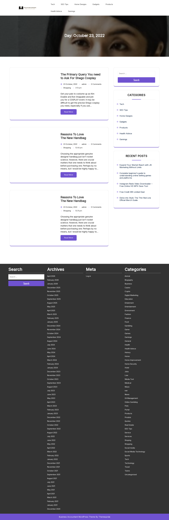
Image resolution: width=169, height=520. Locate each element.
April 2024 (51, 356)
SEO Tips (64, 4)
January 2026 (52, 284)
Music (127, 387)
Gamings (71, 11)
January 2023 (52, 413)
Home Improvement (133, 360)
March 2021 (51, 497)
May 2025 (51, 306)
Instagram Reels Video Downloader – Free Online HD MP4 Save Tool (136, 185)
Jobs (127, 371)
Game (127, 329)
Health (127, 345)
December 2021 (53, 463)
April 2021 (51, 494)
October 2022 (52, 425)
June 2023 (51, 394)
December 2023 (53, 371)
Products (109, 4)
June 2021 (51, 486)
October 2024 (52, 333)
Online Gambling (131, 402)
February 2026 (53, 280)
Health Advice (56, 11)
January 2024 (52, 368)
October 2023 (52, 379)
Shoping (128, 440)
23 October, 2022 (70, 84)
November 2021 (53, 467)
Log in (88, 276)
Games (127, 333)
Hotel (127, 368)
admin (84, 84)
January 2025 (52, 322)
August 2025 (52, 303)
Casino (127, 287)
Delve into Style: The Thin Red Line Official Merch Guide (135, 199)
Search (136, 80)
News (127, 394)
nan (126, 390)
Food (127, 322)
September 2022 (54, 429)
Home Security (131, 364)
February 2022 (53, 455)
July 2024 (51, 345)
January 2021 (52, 505)
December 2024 (53, 326)
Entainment (129, 303)
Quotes (128, 421)
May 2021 (51, 490)
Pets (126, 406)
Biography (129, 280)
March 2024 (52, 360)
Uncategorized (131, 474)
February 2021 (52, 501)
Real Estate (129, 425)
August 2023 (52, 387)
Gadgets (95, 4)
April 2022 (51, 448)
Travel (127, 467)
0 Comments (96, 84)
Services (128, 436)
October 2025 (52, 295)
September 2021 (53, 474)
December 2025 (53, 287)
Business (128, 284)
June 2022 (51, 440)
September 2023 (54, 383)
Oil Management (131, 398)
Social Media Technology (135, 451)
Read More (68, 112)
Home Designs (80, 4)
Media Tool (129, 379)
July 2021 (50, 482)
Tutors (127, 471)
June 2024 (51, 349)
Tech (53, 4)
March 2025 (52, 314)
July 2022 (51, 436)
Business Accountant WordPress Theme (77, 517)
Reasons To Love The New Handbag (73, 136)
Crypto (127, 291)
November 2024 (53, 329)
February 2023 (53, 410)
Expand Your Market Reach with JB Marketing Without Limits (136, 166)
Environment (130, 310)
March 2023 (52, 406)
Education (129, 299)
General (128, 341)
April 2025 (51, 310)
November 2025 (53, 291)
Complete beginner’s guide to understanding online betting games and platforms (135, 175)
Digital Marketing (131, 295)
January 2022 (52, 459)
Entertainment (130, 306)
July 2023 (51, 390)
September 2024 (54, 337)
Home (127, 356)
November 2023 (53, 375)
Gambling (128, 326)
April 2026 (51, 276)
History (127, 352)
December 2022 (53, 417)
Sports (127, 455)
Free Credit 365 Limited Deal (132, 192)
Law (126, 375)
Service (128, 432)
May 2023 (51, 398)
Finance (128, 318)
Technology (129, 463)
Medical (128, 383)
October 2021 (52, 471)
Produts (128, 417)
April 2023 (51, 402)
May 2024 (51, 352)
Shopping (67, 88)
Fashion (128, 314)
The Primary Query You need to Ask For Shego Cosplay (80, 76)
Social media (130, 448)
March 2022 (52, 451)
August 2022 (52, 432)
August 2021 (52, 478)
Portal (127, 410)
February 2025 (53, 318)
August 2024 (52, 341)
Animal (127, 276)
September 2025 (54, 299)
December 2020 (53, 509)
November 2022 (53, 421)
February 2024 (53, 364)
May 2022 (51, 444)
